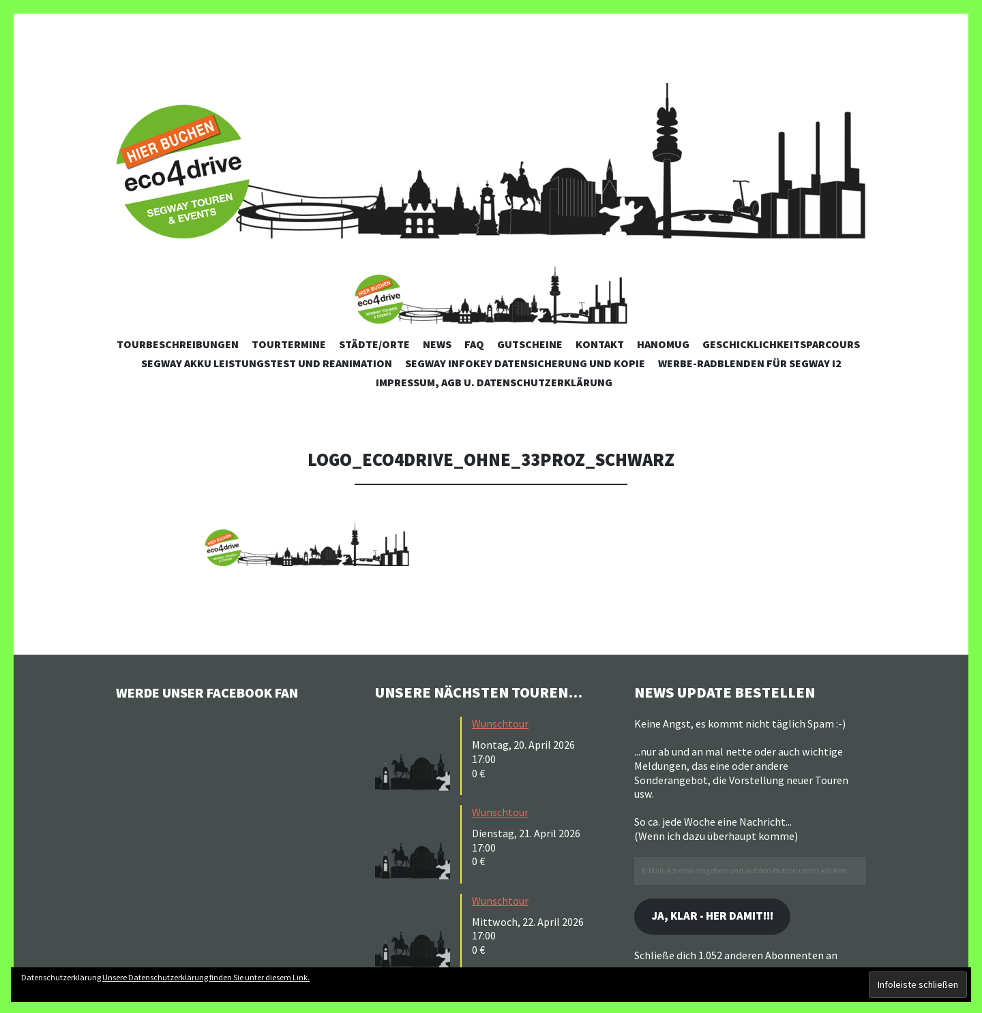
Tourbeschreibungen (178, 344)
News (437, 344)
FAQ (474, 344)
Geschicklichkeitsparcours (781, 344)
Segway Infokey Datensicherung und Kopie (525, 363)
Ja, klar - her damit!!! (719, 917)
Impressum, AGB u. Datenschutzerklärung (494, 382)
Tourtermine (289, 344)
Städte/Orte (374, 344)
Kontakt (600, 344)
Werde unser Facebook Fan (218, 692)
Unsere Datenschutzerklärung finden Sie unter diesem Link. (206, 977)
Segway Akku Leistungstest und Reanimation (266, 363)
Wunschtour (500, 723)
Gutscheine (530, 344)
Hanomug (663, 344)
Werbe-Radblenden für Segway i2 (750, 363)
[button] (491, 288)
